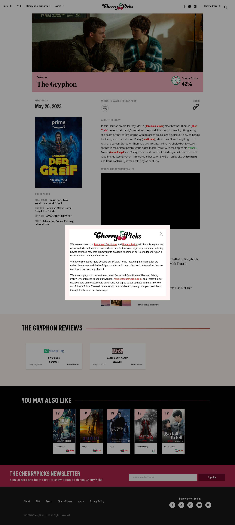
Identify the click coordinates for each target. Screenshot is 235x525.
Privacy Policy (129, 244)
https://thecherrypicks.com (128, 279)
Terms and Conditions (105, 244)
